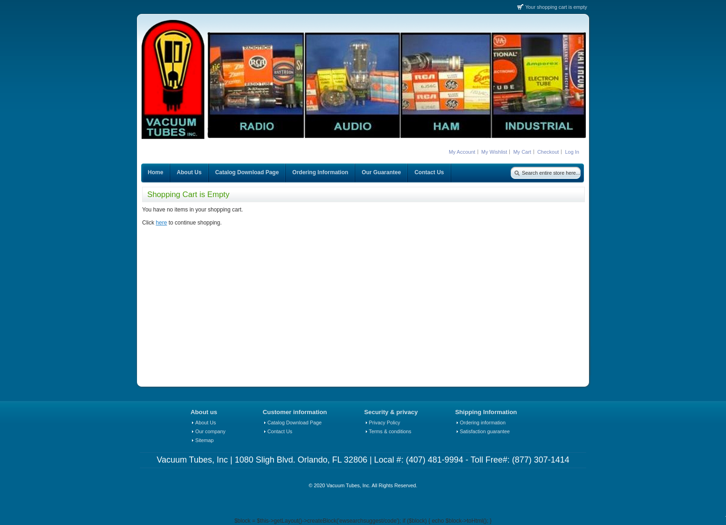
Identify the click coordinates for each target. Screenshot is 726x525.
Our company (210, 431)
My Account (462, 152)
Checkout (548, 152)
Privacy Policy (384, 422)
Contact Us (279, 431)
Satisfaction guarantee (485, 431)
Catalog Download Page (294, 422)
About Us (205, 422)
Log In (572, 152)
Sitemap (204, 440)
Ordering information (483, 422)
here (161, 222)
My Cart (522, 152)
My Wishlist (494, 152)
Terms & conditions (390, 431)
